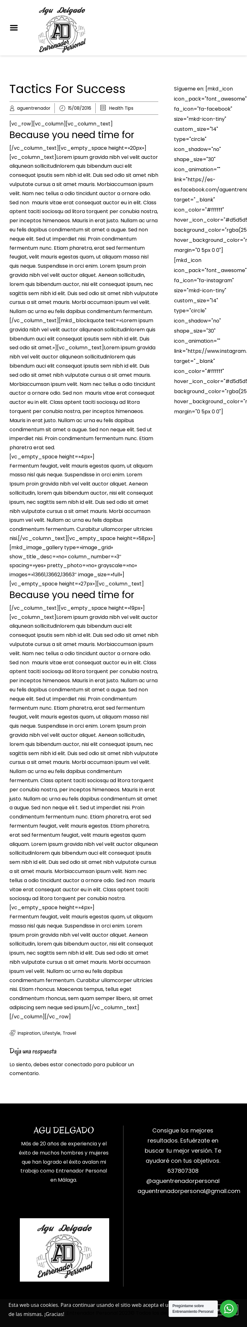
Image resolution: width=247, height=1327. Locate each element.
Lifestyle (51, 1033)
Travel (69, 1033)
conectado (78, 1064)
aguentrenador (33, 108)
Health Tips (121, 108)
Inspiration (29, 1033)
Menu (16, 27)
